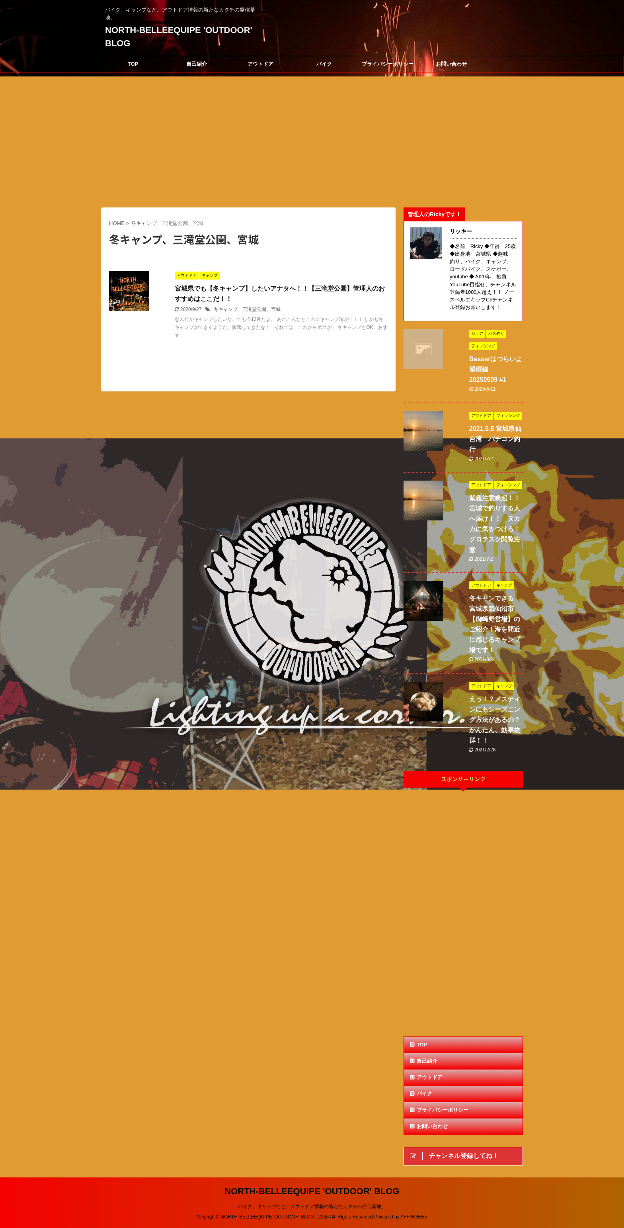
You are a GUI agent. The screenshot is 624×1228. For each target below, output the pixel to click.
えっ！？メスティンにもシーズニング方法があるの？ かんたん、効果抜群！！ (497, 720)
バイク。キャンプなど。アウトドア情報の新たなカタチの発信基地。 (312, 1206)
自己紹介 (196, 64)
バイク (324, 64)
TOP (133, 64)
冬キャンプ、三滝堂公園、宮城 (247, 309)
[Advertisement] (463, 913)
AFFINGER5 (413, 1217)
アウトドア (260, 64)
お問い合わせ (451, 64)
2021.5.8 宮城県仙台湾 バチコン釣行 (495, 439)
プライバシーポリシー (387, 64)
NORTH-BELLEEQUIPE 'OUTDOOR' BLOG (311, 1191)
